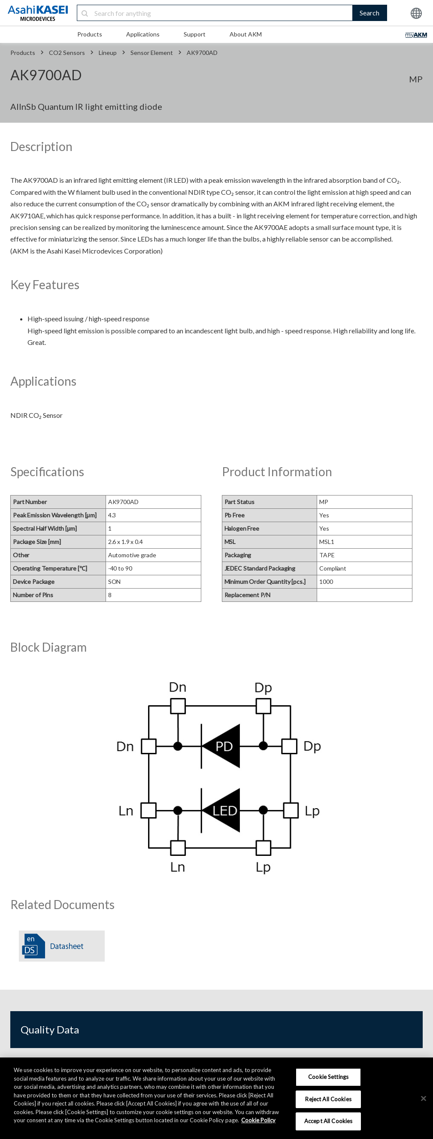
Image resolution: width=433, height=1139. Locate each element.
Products (89, 34)
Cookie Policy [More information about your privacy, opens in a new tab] (258, 1120)
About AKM (246, 34)
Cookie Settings (328, 1076)
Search (369, 13)
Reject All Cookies (328, 1099)
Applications (143, 34)
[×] (423, 1098)
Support (195, 34)
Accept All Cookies (328, 1121)
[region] (216, 1098)
